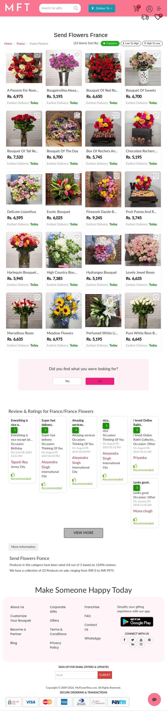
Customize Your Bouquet (20, 618)
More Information (23, 547)
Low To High (132, 43)
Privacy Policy (55, 645)
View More (83, 533)
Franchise (92, 607)
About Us (17, 607)
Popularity (111, 43)
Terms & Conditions (58, 631)
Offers (54, 620)
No (99, 381)
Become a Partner (18, 631)
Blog (13, 643)
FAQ (88, 616)
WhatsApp (93, 638)
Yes (67, 381)
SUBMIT (104, 675)
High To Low (153, 43)
